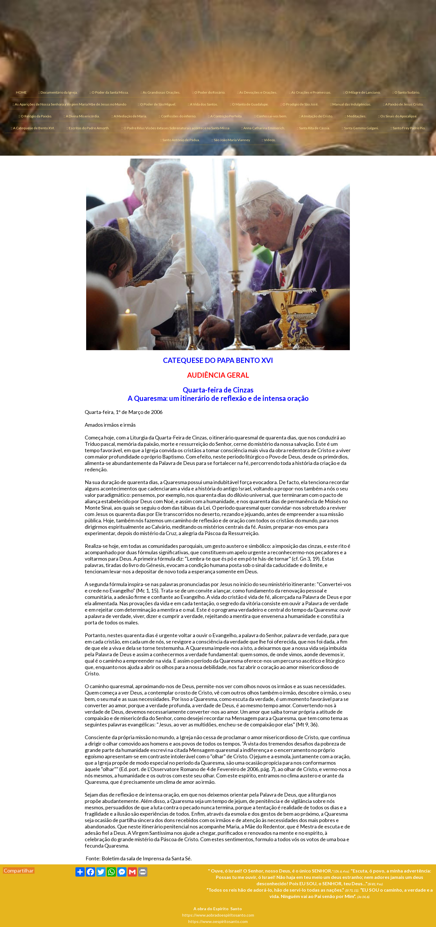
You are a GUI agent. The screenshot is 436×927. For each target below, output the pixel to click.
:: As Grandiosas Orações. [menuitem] (160, 92)
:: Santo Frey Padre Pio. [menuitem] (408, 128)
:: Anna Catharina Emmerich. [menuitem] (263, 128)
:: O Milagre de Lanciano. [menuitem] (362, 92)
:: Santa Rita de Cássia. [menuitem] (313, 128)
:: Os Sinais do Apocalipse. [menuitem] (397, 116)
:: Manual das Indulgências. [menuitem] (350, 104)
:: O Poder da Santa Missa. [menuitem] (109, 92)
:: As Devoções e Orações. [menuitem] (257, 92)
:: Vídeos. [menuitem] (269, 140)
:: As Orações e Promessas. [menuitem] (310, 92)
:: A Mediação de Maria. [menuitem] (129, 116)
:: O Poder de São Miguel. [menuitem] (157, 104)
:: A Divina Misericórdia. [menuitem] (82, 116)
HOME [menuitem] (21, 92)
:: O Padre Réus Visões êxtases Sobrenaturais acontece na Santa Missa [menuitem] (175, 128)
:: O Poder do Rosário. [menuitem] (208, 92)
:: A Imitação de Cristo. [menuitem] (316, 116)
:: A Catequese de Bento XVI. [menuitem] (33, 128)
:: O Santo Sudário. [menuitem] (406, 92)
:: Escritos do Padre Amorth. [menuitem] (88, 128)
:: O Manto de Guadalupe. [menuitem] (249, 104)
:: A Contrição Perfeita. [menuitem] (225, 116)
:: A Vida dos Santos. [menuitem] (203, 104)
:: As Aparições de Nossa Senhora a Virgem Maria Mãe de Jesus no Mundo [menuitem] (69, 104)
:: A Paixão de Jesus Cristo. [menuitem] (403, 104)
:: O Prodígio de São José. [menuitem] (299, 104)
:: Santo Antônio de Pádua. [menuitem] (180, 140)
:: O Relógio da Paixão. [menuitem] (35, 116)
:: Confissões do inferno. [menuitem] (177, 116)
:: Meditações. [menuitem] (355, 116)
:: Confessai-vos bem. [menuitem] (270, 116)
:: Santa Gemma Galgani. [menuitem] (360, 128)
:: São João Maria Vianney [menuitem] (230, 140)
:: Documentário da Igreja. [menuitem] (58, 92)
